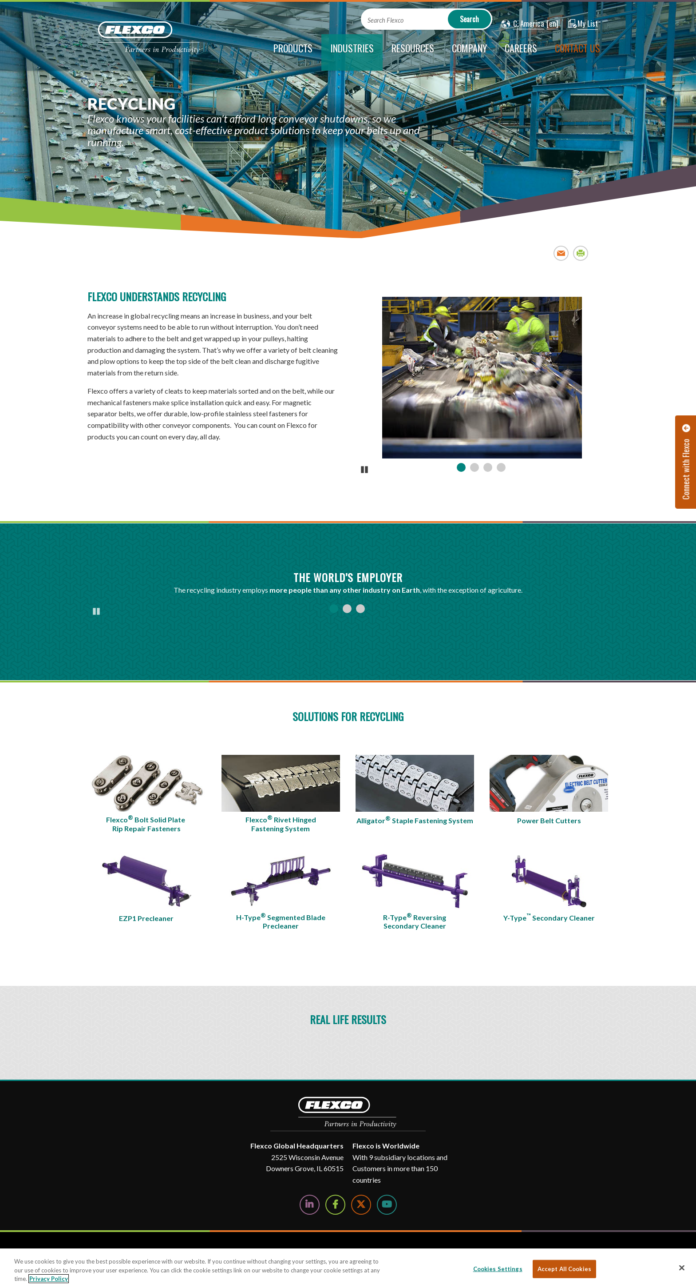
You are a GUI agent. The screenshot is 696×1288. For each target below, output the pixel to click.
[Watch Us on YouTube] (387, 1204)
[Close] (682, 1267)
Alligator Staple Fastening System (414, 820)
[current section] (352, 52)
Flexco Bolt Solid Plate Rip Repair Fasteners (146, 823)
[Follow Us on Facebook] (335, 1204)
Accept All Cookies (564, 1268)
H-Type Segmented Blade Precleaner (280, 921)
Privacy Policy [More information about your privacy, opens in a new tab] (48, 1278)
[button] (522, 24)
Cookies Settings (497, 1268)
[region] (348, 1268)
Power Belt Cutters (549, 820)
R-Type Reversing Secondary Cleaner (414, 921)
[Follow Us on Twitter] (361, 1204)
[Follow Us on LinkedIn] (310, 1204)
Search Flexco (385, 20)
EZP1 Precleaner (146, 918)
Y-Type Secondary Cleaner (549, 917)
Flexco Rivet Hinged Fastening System (280, 823)
